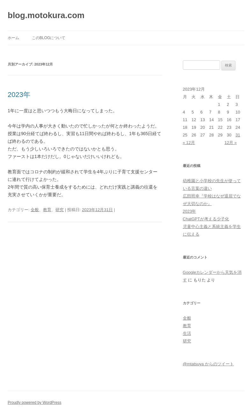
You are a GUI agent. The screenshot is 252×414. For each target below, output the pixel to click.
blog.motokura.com (46, 15)
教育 (47, 209)
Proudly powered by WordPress (34, 402)
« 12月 (189, 142)
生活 (187, 333)
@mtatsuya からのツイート (208, 364)
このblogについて (48, 38)
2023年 (19, 95)
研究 (59, 209)
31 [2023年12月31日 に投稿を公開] (237, 135)
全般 (35, 209)
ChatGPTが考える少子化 (206, 219)
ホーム (13, 38)
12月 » (231, 142)
